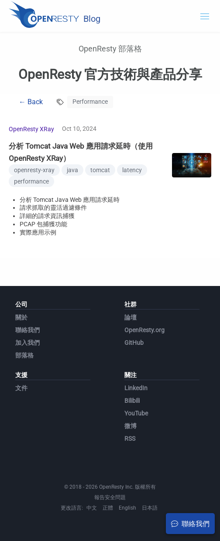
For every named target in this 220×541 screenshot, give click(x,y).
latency (132, 170)
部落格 (24, 355)
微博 (130, 425)
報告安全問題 (110, 497)
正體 (108, 508)
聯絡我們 (27, 330)
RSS (129, 438)
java (72, 170)
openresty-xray (34, 170)
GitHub (134, 342)
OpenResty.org (144, 330)
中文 (91, 508)
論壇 (130, 317)
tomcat (100, 170)
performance (31, 181)
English (127, 508)
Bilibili (132, 400)
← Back (31, 102)
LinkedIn (136, 387)
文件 (21, 387)
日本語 (150, 508)
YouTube (136, 413)
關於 (21, 317)
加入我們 (27, 342)
